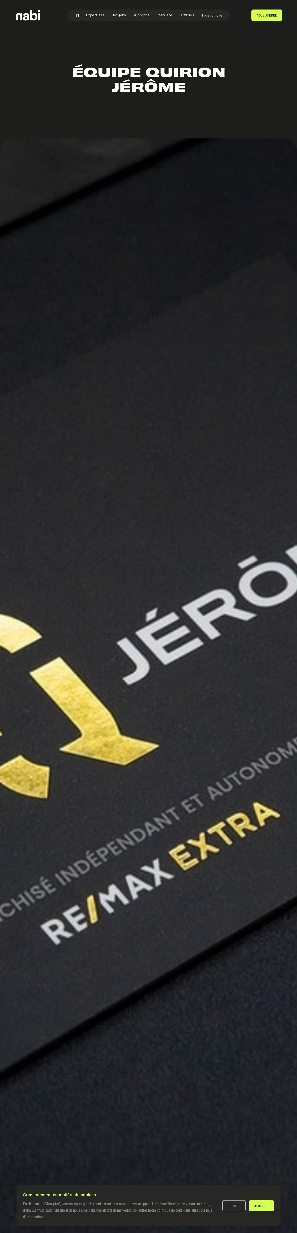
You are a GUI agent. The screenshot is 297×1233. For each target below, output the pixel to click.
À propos (142, 15)
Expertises (95, 15)
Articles (187, 15)
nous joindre (267, 14)
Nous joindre (211, 15)
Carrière (165, 15)
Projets (119, 15)
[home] (28, 15)
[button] (234, 1205)
